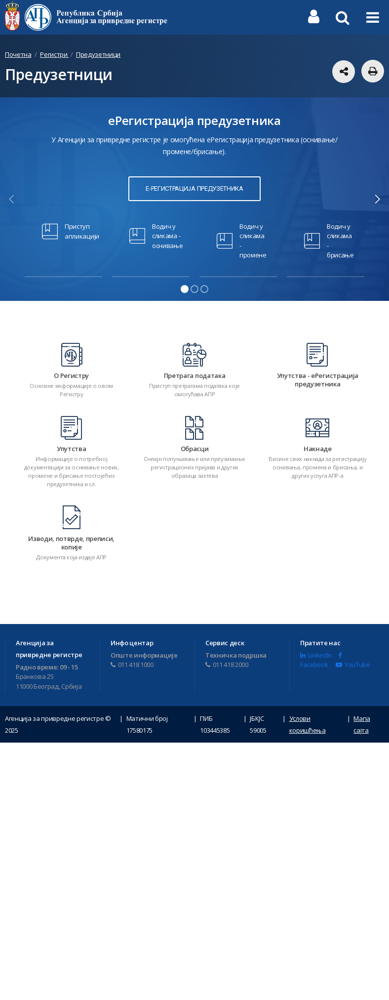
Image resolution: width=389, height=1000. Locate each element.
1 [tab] (185, 289)
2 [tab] (194, 289)
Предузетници (98, 54)
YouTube (353, 661)
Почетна (18, 54)
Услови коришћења (307, 720)
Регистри (54, 54)
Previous (12, 199)
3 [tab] (204, 289)
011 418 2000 (226, 661)
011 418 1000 (132, 661)
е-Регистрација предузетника (194, 188)
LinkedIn (316, 651)
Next (377, 199)
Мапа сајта (361, 720)
